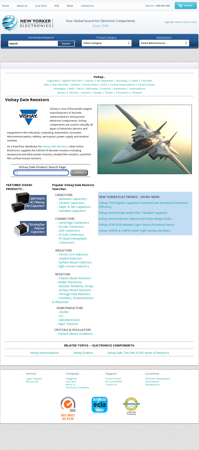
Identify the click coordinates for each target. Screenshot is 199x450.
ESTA (104, 84)
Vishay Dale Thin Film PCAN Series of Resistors (138, 353)
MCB (80, 88)
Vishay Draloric (83, 353)
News (70, 5)
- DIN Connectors (68, 230)
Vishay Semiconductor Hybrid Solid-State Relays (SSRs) (135, 219)
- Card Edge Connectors (73, 223)
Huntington (60, 88)
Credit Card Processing (131, 413)
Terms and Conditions (77, 387)
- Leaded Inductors (69, 258)
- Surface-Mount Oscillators (74, 334)
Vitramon (137, 92)
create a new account (185, 21)
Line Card (40, 5)
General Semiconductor (122, 84)
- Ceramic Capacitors (71, 203)
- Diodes (63, 312)
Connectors (66, 242)
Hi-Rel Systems (146, 84)
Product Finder (113, 378)
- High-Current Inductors (72, 266)
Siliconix (74, 92)
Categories (71, 378)
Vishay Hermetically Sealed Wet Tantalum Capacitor (133, 213)
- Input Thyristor (67, 324)
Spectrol (86, 92)
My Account (32, 381)
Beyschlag (122, 80)
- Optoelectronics (68, 320)
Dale (46, 84)
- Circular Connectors (70, 226)
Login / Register (34, 378)
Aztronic (89, 80)
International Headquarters (152, 383)
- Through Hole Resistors (73, 294)
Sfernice (61, 92)
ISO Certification (114, 381)
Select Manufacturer (153, 42)
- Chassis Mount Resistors (74, 278)
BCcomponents (105, 80)
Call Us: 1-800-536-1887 (157, 5)
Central (134, 80)
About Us (22, 5)
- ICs (60, 316)
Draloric (75, 84)
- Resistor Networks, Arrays (75, 286)
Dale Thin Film (60, 84)
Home (5, 5)
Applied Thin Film (72, 80)
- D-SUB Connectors (70, 234)
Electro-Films (90, 84)
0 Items (188, 5)
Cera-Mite (146, 80)
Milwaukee (92, 88)
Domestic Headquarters (158, 378)
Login (167, 21)
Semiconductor (137, 88)
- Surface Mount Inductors (74, 262)
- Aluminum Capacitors (72, 199)
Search (66, 43)
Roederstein (120, 88)
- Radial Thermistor (69, 282)
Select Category (92, 42)
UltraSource (122, 92)
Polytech (106, 88)
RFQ (56, 5)
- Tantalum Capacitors (71, 211)
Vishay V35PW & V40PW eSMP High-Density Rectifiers (135, 230)
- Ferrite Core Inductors (72, 254)
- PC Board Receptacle (72, 238)
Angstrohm (53, 80)
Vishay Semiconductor (44, 353)
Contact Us (87, 5)
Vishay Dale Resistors (55, 146)
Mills (71, 88)
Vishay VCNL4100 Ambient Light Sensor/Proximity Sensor (137, 224)
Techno (109, 92)
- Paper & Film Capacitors (74, 207)
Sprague (98, 92)
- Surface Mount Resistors (74, 290)
